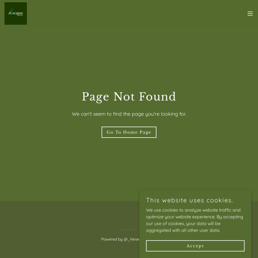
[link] (15, 13)
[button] (250, 13)
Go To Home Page (129, 132)
